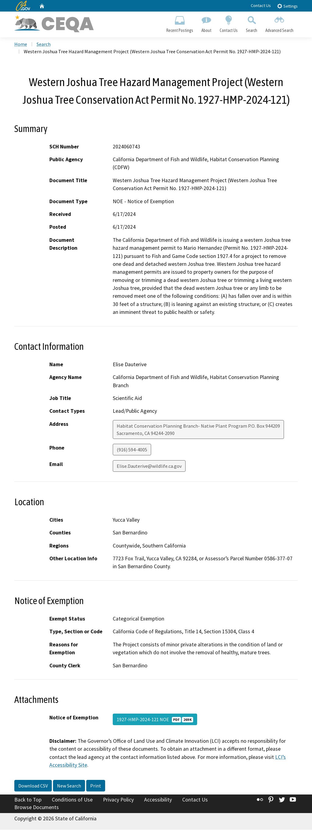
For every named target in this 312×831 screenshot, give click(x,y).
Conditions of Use (72, 800)
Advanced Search (279, 23)
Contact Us (261, 5)
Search (252, 23)
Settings (287, 6)
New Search (69, 787)
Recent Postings (179, 23)
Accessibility (158, 800)
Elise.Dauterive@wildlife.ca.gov (149, 467)
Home (20, 45)
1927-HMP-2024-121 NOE (155, 720)
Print (95, 787)
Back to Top (27, 800)
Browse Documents (36, 808)
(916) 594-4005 (132, 450)
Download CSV (33, 787)
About (206, 23)
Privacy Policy (118, 800)
